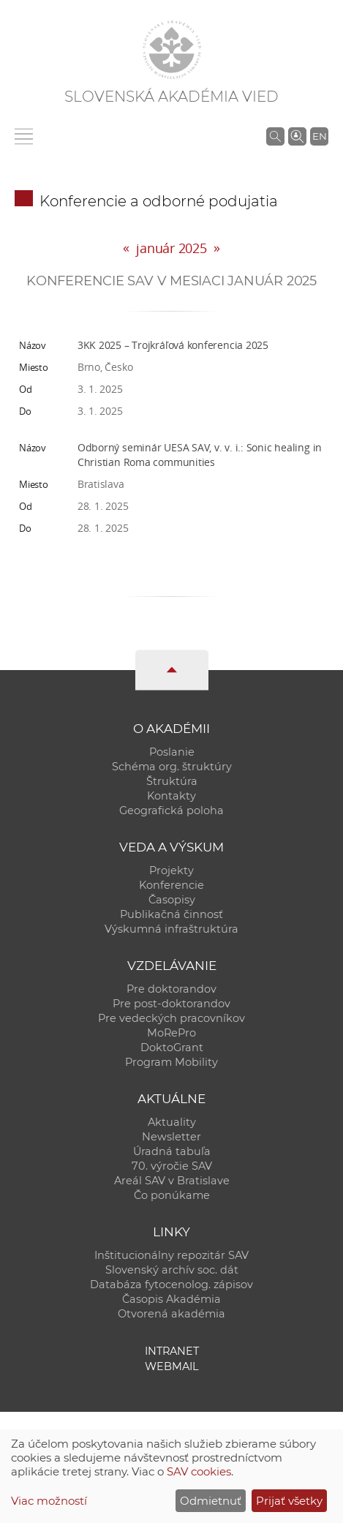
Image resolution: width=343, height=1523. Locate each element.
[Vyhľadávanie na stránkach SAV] (275, 136)
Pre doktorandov (171, 989)
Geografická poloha (171, 810)
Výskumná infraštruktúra (171, 929)
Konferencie (171, 885)
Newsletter (171, 1136)
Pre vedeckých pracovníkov (171, 1018)
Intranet (172, 1351)
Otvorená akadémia (171, 1313)
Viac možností (49, 1501)
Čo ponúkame (172, 1195)
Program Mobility (171, 1062)
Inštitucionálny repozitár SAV (171, 1255)
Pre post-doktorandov (171, 1003)
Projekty (171, 870)
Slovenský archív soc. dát (171, 1269)
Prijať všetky (289, 1501)
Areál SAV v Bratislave (172, 1180)
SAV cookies (199, 1471)
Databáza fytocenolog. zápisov (171, 1284)
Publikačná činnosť (171, 914)
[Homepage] (172, 49)
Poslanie (172, 752)
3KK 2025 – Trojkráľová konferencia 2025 (173, 345)
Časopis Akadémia (171, 1299)
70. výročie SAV (172, 1166)
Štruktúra (171, 781)
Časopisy (171, 899)
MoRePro (171, 1032)
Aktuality (172, 1122)
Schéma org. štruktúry (172, 766)
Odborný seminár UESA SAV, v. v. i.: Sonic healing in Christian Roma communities (200, 454)
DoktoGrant (171, 1047)
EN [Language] (319, 136)
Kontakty (171, 795)
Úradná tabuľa (172, 1151)
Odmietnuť (210, 1501)
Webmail (172, 1366)
